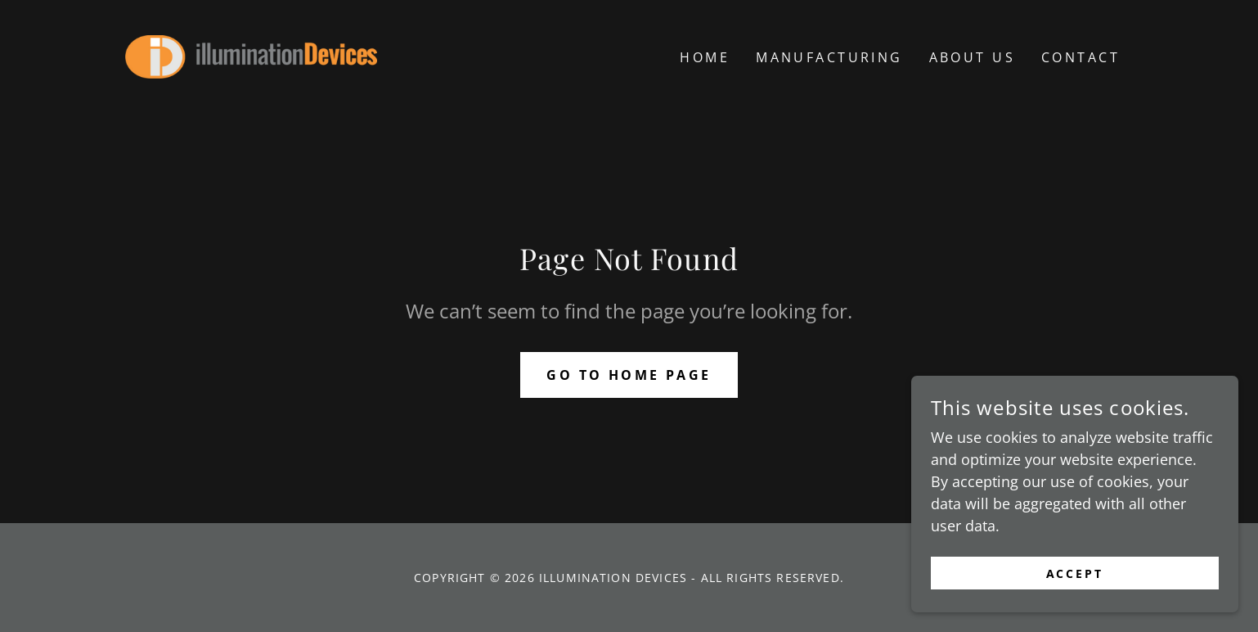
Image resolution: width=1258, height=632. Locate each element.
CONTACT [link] (1080, 57)
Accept (1075, 607)
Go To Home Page (628, 375)
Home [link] (705, 57)
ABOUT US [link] (972, 57)
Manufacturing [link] (829, 57)
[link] (251, 55)
